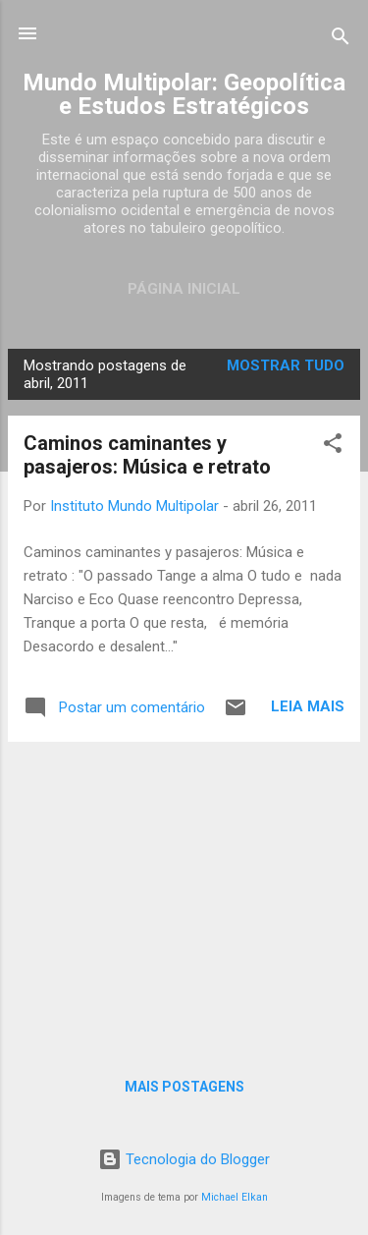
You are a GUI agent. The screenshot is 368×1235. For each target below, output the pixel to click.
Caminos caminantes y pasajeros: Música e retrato (147, 454)
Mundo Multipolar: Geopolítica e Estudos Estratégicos (184, 94)
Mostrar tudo (285, 365)
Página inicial (184, 289)
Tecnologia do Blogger (184, 1159)
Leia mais (307, 706)
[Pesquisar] (340, 40)
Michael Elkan (234, 1197)
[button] (332, 446)
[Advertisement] (184, 895)
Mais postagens (184, 1087)
